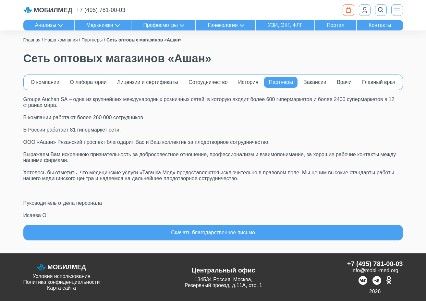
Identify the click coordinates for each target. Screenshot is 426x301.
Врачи (344, 82)
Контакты (380, 25)
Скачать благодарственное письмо (213, 232)
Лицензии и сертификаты (147, 82)
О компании (45, 82)
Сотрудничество (208, 82)
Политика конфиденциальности (61, 282)
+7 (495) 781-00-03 (100, 10)
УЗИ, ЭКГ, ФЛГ (285, 25)
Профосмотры (160, 25)
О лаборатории (88, 82)
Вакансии (314, 82)
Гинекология (223, 25)
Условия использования (62, 276)
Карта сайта (61, 288)
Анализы (45, 25)
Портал (335, 25)
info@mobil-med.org (374, 270)
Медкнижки (99, 25)
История (248, 82)
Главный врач (379, 82)
